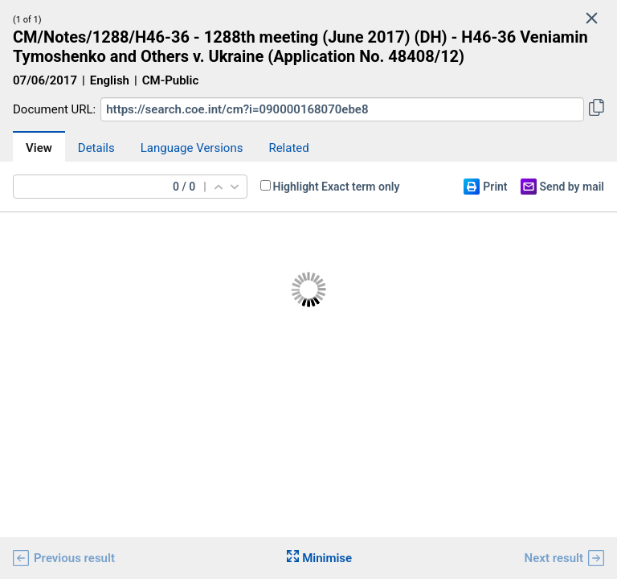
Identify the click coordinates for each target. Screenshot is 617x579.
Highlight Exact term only (336, 186)
